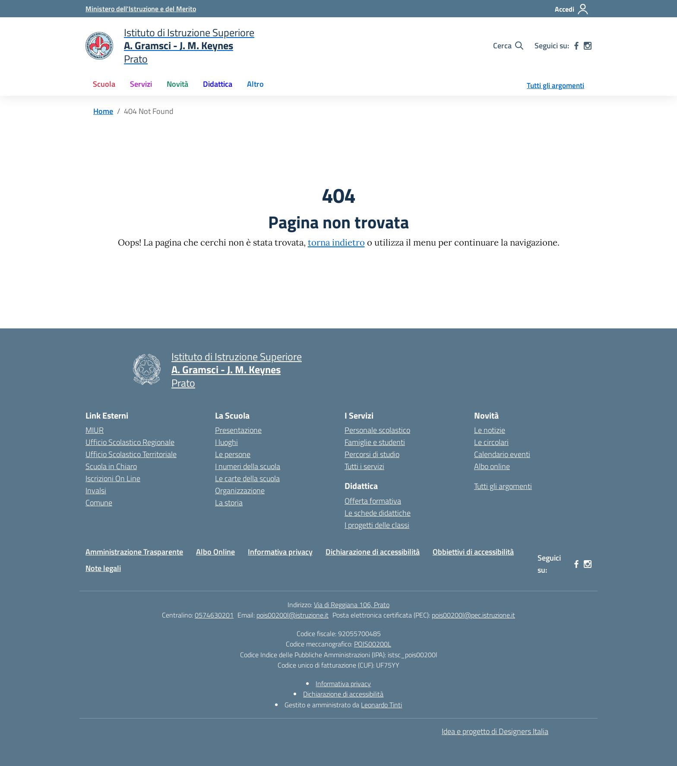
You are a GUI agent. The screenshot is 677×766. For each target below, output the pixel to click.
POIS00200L (372, 644)
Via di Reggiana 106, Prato (351, 604)
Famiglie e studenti (375, 442)
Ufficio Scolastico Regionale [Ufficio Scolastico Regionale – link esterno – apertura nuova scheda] (129, 442)
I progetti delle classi (377, 525)
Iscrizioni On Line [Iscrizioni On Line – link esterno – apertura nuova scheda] (112, 478)
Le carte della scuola (247, 478)
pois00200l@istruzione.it (292, 615)
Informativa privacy (280, 552)
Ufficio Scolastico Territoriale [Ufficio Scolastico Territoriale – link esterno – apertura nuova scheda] (131, 454)
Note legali (103, 568)
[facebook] (576, 46)
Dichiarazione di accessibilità (373, 552)
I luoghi (226, 442)
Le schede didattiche (378, 513)
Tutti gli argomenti (555, 85)
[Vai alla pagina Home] (103, 111)
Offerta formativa (373, 501)
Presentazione (238, 430)
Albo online (492, 466)
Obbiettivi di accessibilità (473, 552)
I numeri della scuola (247, 466)
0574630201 (214, 615)
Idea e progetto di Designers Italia (495, 731)
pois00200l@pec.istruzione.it (473, 615)
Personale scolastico (377, 430)
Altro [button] (255, 84)
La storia (229, 502)
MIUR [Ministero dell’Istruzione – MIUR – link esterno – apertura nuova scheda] (94, 430)
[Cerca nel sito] (508, 45)
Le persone (232, 454)
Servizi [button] (141, 84)
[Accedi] (572, 9)
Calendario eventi (502, 454)
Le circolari (491, 442)
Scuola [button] (104, 84)
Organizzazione (240, 490)
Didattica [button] (217, 84)
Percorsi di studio (372, 454)
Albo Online (215, 552)
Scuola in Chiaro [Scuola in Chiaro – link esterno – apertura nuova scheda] (111, 466)
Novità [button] (177, 84)
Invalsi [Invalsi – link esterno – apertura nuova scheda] (95, 490)
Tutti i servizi (364, 466)
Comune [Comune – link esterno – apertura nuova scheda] (98, 502)
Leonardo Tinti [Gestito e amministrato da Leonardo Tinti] (381, 705)
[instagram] (588, 46)
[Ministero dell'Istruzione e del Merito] (140, 8)
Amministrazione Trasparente (134, 552)
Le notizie (489, 430)
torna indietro (336, 242)
